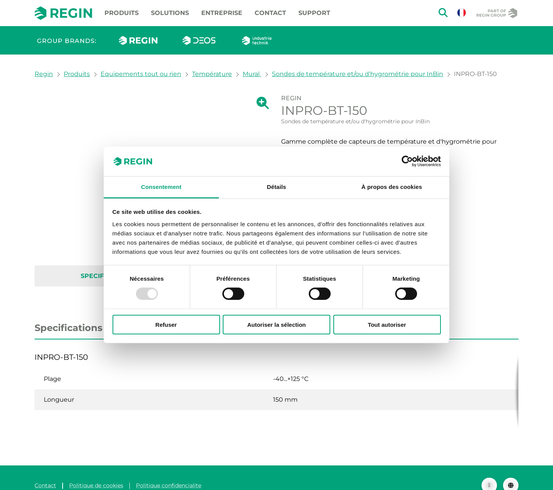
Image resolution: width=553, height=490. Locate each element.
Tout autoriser (387, 324)
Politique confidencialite (168, 470)
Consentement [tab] (161, 187)
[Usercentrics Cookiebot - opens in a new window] (407, 161)
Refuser (166, 324)
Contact (270, 13)
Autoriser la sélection (276, 324)
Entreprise (221, 13)
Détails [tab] (276, 187)
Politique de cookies (96, 470)
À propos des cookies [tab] (391, 187)
